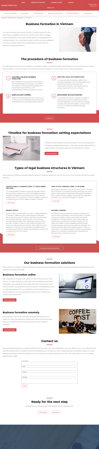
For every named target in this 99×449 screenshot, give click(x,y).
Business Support (56, 2)
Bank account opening (56, 13)
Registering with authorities (69, 95)
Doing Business (39, 13)
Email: (23, 368)
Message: (24, 379)
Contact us (50, 8)
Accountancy (25, 13)
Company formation (72, 13)
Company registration (11, 13)
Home (23, 2)
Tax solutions (88, 13)
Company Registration (38, 2)
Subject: (24, 373)
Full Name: (25, 362)
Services (71, 2)
